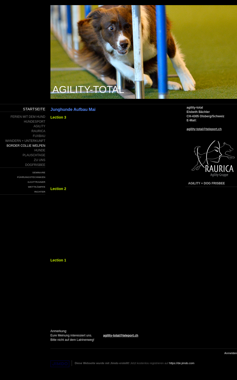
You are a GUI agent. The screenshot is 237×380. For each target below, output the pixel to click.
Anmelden (230, 353)
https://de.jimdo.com (181, 363)
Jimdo (59, 363)
